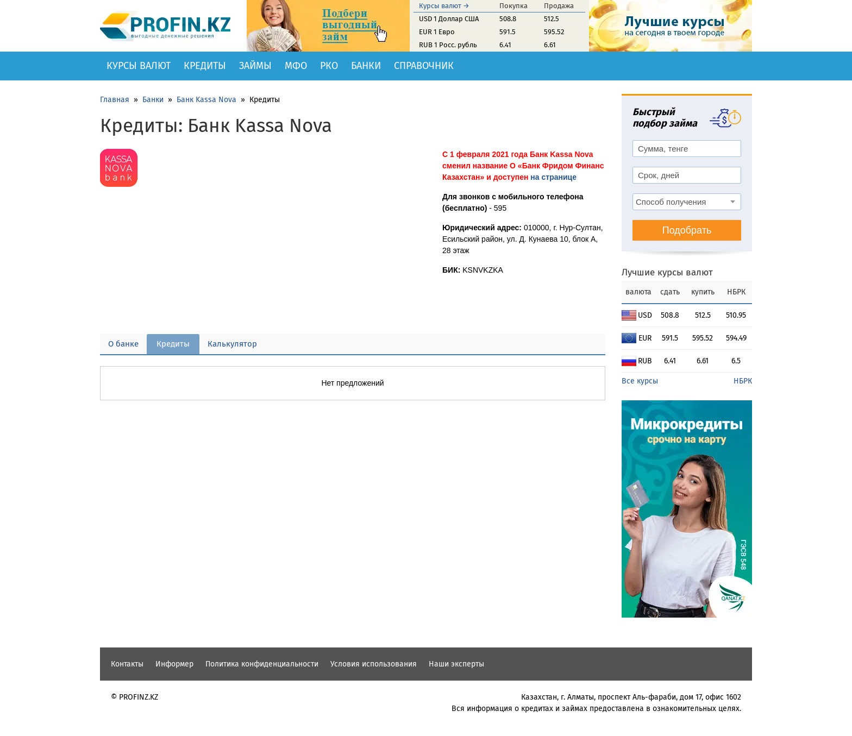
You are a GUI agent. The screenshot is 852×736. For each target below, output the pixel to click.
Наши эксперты (456, 664)
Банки (366, 66)
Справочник (424, 66)
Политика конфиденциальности (261, 664)
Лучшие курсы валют (667, 272)
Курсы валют (138, 66)
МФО (296, 66)
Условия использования (373, 664)
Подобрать (687, 230)
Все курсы (640, 381)
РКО (329, 66)
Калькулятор (232, 344)
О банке (123, 344)
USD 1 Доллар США (449, 19)
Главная (114, 99)
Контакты (127, 664)
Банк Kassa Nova (206, 99)
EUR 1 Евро (437, 32)
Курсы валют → (444, 6)
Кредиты (205, 66)
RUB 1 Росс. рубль (448, 45)
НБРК (743, 381)
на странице (553, 177)
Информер (174, 664)
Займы (255, 66)
